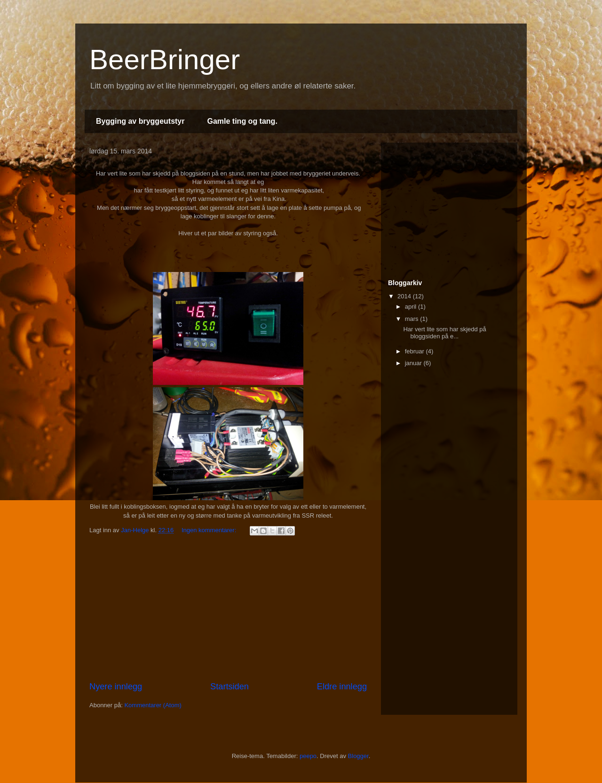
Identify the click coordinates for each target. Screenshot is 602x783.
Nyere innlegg (115, 686)
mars (412, 318)
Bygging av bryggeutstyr (140, 121)
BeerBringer (164, 59)
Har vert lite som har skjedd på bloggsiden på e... (444, 333)
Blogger (358, 755)
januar (414, 363)
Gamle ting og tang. (242, 121)
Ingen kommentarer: (210, 530)
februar (415, 351)
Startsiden (229, 686)
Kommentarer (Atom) (152, 705)
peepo (308, 755)
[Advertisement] (228, 610)
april (411, 306)
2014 (405, 296)
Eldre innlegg (342, 686)
